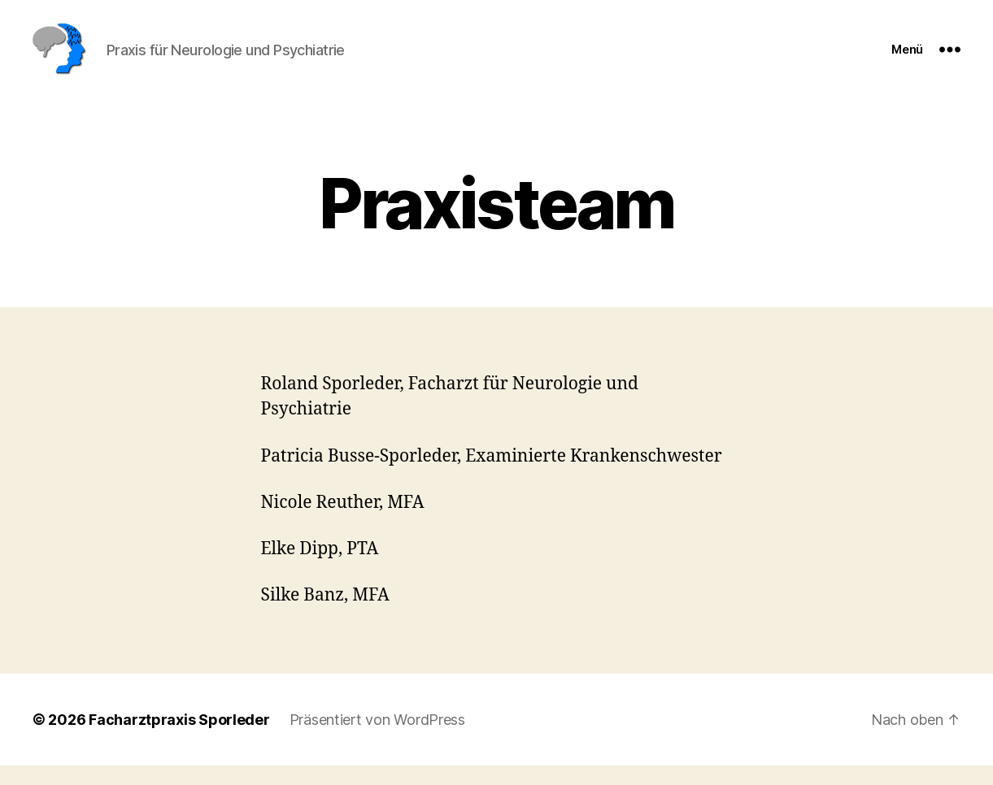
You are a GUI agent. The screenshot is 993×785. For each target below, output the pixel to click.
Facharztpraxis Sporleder (179, 739)
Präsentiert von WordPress (377, 739)
